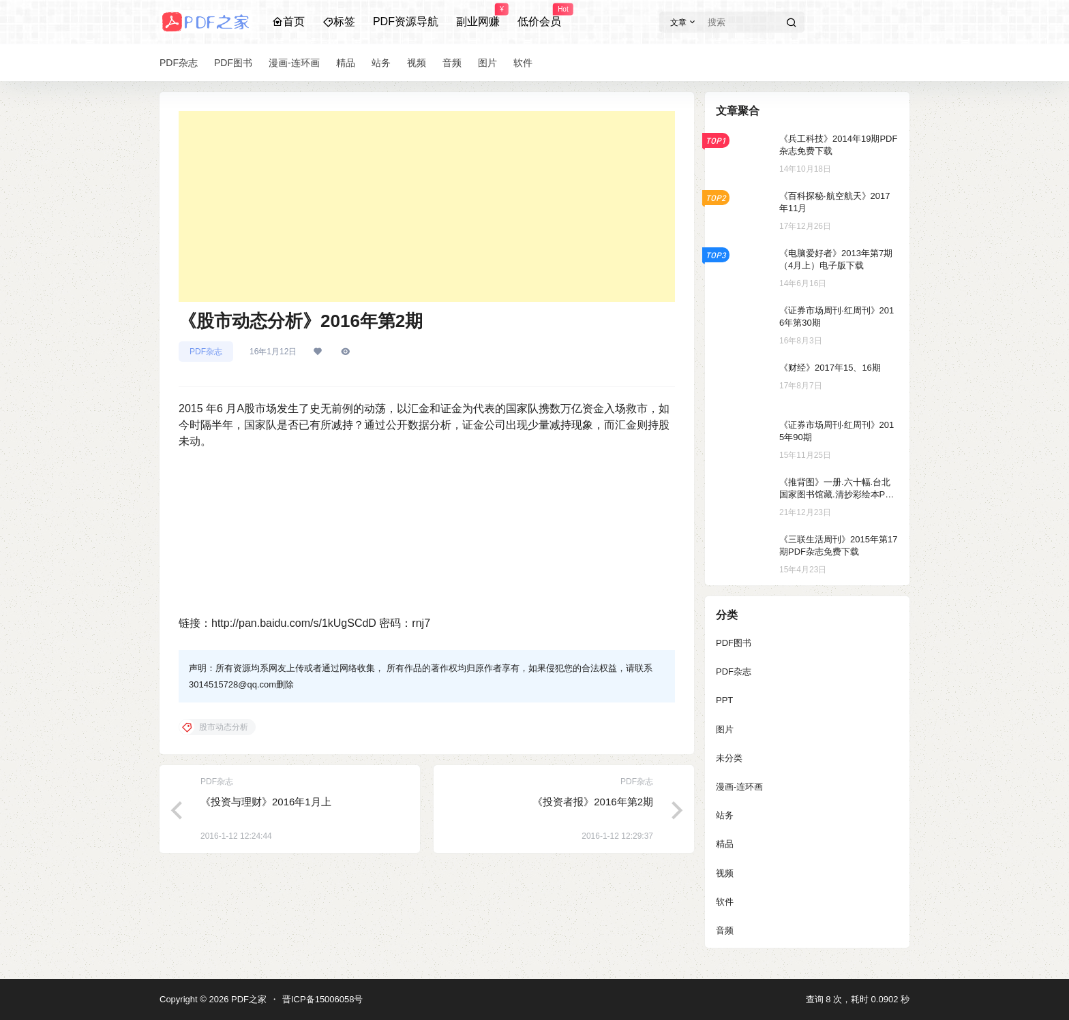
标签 (338, 21)
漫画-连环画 (739, 787)
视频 (725, 873)
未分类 (729, 758)
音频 (725, 930)
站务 (725, 815)
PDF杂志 (206, 351)
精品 (725, 844)
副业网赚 (478, 15)
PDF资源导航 (405, 21)
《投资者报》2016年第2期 (592, 801)
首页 (288, 21)
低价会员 (539, 15)
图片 (725, 729)
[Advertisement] (427, 206)
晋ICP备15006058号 (322, 999)
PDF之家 (247, 999)
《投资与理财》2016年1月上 (265, 801)
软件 (725, 902)
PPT (724, 700)
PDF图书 (733, 643)
